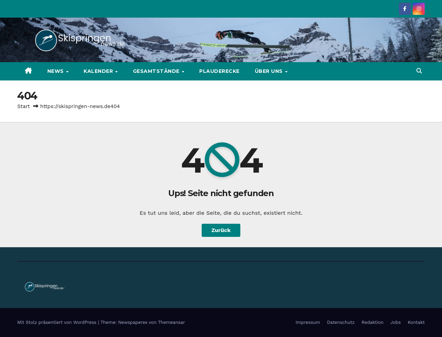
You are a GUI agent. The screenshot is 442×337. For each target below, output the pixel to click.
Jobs (396, 322)
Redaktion (373, 322)
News (56, 71)
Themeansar (171, 322)
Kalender (99, 71)
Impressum (308, 322)
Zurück (221, 230)
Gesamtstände (157, 71)
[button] (419, 71)
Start (23, 106)
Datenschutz (341, 322)
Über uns (270, 71)
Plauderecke (219, 71)
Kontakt (416, 322)
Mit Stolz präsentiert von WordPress (57, 322)
